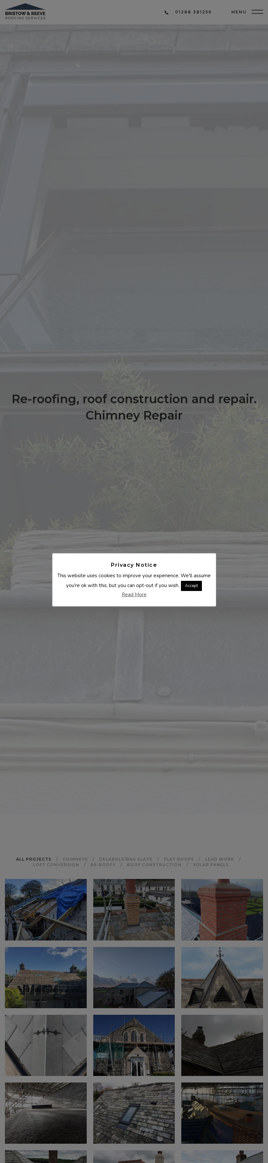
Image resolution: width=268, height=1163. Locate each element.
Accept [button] (191, 586)
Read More (134, 594)
